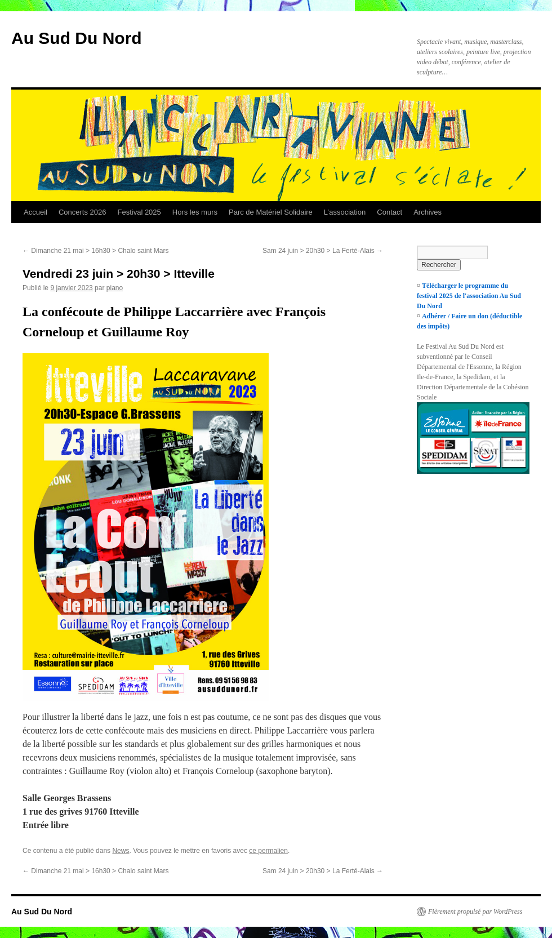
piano (114, 288)
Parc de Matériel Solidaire (271, 212)
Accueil (35, 212)
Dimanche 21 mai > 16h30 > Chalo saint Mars (95, 251)
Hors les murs (194, 212)
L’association (345, 212)
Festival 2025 (139, 212)
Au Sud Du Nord (76, 38)
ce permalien (268, 851)
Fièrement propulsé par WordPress (475, 911)
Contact (389, 212)
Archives (427, 212)
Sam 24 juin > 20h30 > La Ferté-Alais (322, 251)
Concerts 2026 (82, 212)
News (120, 851)
